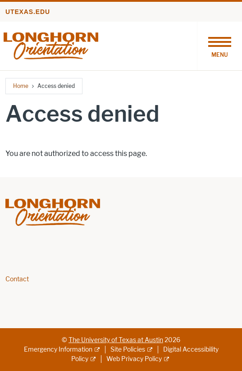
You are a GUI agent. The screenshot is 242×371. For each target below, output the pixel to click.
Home (20, 85)
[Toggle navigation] (219, 46)
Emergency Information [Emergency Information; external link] (58, 349)
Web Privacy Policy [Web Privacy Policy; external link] (134, 359)
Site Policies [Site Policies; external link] (127, 349)
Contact (17, 279)
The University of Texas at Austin (115, 340)
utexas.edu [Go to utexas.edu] (27, 11)
